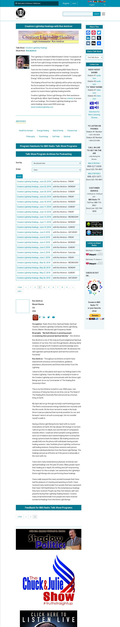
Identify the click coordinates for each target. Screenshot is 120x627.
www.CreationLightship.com (42, 107)
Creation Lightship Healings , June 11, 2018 (34, 222)
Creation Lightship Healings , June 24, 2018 (34, 192)
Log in (74, 3)
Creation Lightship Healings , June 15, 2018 (34, 212)
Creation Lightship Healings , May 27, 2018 (33, 273)
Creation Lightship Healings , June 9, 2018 (33, 232)
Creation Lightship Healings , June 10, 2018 (34, 227)
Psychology (43, 137)
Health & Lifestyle (26, 131)
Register (66, 3)
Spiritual (67, 137)
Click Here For (94, 112)
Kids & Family (58, 131)
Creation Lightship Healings (36, 48)
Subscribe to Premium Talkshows (28, 3)
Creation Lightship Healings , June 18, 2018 (34, 202)
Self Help (56, 137)
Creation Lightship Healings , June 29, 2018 (34, 182)
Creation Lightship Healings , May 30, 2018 (33, 263)
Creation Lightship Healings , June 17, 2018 (34, 207)
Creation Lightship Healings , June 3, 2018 (33, 247)
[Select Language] (97, 5)
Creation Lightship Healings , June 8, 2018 (33, 237)
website (70, 98)
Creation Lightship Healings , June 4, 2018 (33, 242)
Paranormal (72, 131)
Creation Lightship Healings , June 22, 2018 (34, 197)
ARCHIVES (21, 121)
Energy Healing (43, 131)
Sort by (19, 163)
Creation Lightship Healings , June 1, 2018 (33, 257)
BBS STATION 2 (94, 174)
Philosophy (30, 137)
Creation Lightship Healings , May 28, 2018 (33, 268)
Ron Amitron (31, 51)
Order (18, 169)
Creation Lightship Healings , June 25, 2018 (34, 187)
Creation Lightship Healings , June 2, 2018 (33, 252)
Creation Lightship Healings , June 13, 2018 (34, 217)
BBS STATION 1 (94, 163)
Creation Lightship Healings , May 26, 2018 (33, 278)
